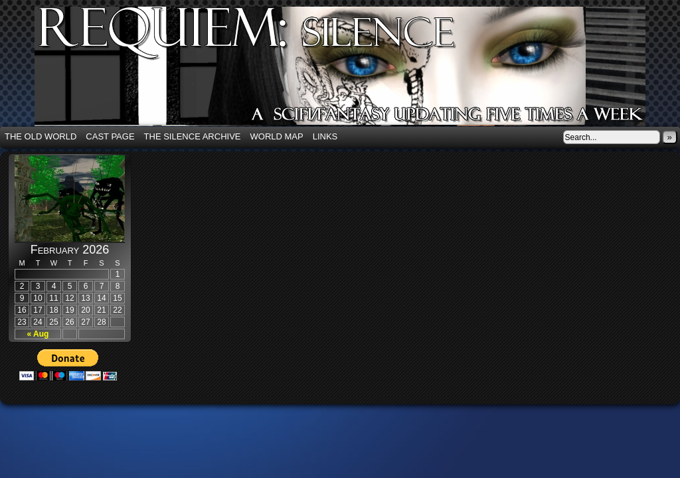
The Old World (40, 136)
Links (325, 136)
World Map (276, 136)
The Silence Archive (192, 136)
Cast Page (110, 136)
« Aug (38, 334)
